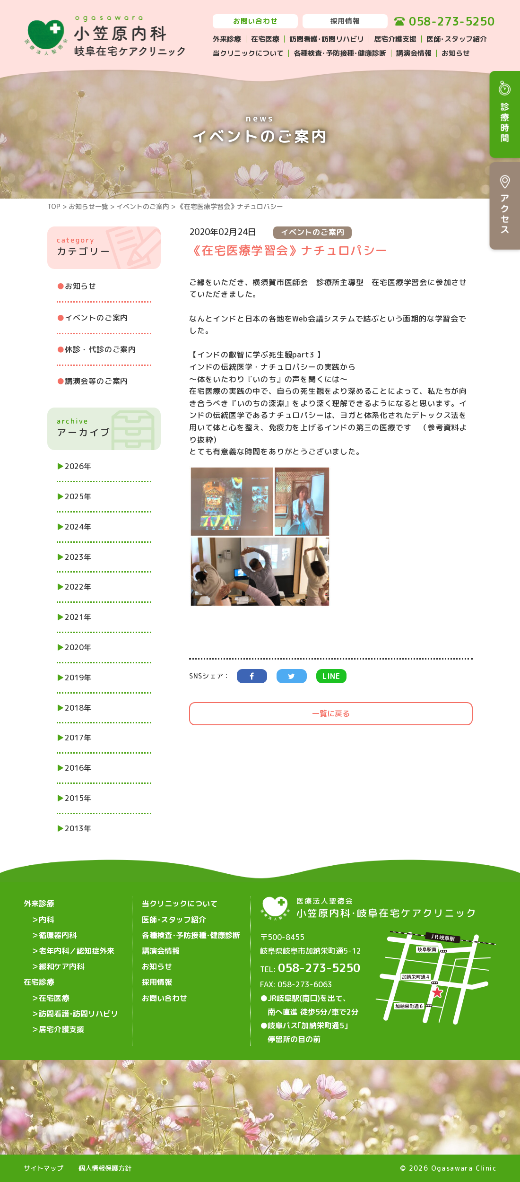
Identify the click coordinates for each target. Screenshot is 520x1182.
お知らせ (456, 53)
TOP (54, 206)
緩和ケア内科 (61, 964)
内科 (46, 918)
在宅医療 (265, 39)
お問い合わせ (255, 21)
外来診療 (227, 39)
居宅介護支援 (395, 39)
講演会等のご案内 (96, 381)
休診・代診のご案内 (100, 349)
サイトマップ (43, 1168)
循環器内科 (58, 934)
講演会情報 (414, 53)
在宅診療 (39, 979)
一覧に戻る (331, 713)
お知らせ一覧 (88, 206)
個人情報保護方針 (104, 1168)
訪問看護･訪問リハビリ (326, 39)
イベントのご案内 (142, 206)
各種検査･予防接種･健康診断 (340, 53)
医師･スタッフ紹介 (456, 39)
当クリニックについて (248, 53)
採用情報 (345, 21)
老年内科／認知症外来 (76, 949)
